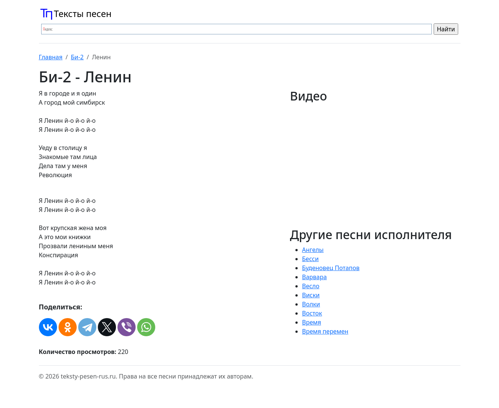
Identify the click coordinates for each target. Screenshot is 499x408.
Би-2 (77, 57)
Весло (311, 286)
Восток (312, 313)
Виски (311, 295)
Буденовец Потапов (331, 268)
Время (311, 322)
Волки (311, 304)
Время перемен (325, 331)
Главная (51, 57)
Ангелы (313, 250)
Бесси (310, 259)
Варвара (314, 277)
